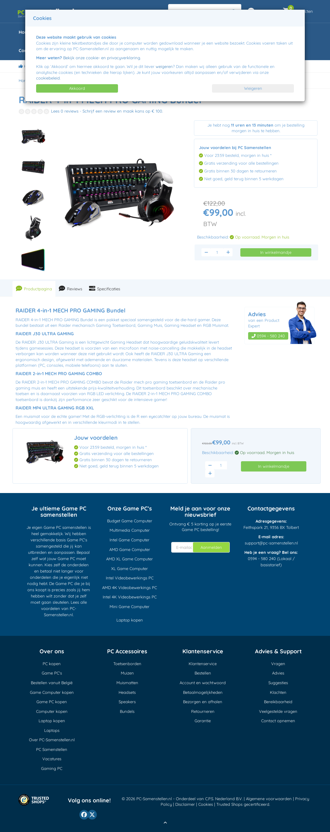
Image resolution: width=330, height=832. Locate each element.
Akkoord (77, 88)
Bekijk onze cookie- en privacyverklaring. (102, 57)
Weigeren (253, 88)
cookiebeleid (48, 77)
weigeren (164, 66)
